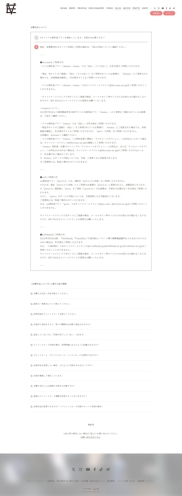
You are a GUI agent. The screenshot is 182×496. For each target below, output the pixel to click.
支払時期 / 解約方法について (93, 481)
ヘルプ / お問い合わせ (126, 481)
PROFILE (82, 8)
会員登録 (156, 13)
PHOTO (136, 8)
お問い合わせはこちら (90, 437)
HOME (63, 8)
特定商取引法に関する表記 (68, 481)
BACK (91, 425)
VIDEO (109, 8)
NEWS (72, 8)
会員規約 (51, 481)
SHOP (145, 8)
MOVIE (126, 8)
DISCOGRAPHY (96, 8)
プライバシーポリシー (36, 481)
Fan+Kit (96, 488)
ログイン (169, 13)
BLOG (118, 8)
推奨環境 (110, 481)
